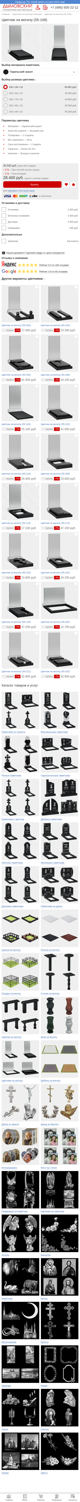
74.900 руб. (26, 577)
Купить (32, 184)
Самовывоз (43, 228)
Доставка (43, 222)
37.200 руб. (26, 627)
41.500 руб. (26, 380)
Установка (43, 210)
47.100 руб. (65, 528)
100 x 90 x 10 (43, 112)
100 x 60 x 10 (43, 93)
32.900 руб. (26, 676)
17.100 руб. (26, 528)
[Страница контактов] (45, 7)
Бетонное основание (43, 216)
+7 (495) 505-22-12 (64, 7)
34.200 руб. (65, 380)
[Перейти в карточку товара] (8, 330)
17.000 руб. (26, 330)
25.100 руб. (26, 429)
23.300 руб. (65, 330)
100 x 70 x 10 (43, 99)
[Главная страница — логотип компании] (18, 7)
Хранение (43, 241)
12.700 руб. (65, 627)
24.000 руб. (65, 478)
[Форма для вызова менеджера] (38, 7)
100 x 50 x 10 (43, 87)
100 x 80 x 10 (43, 105)
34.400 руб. (26, 478)
